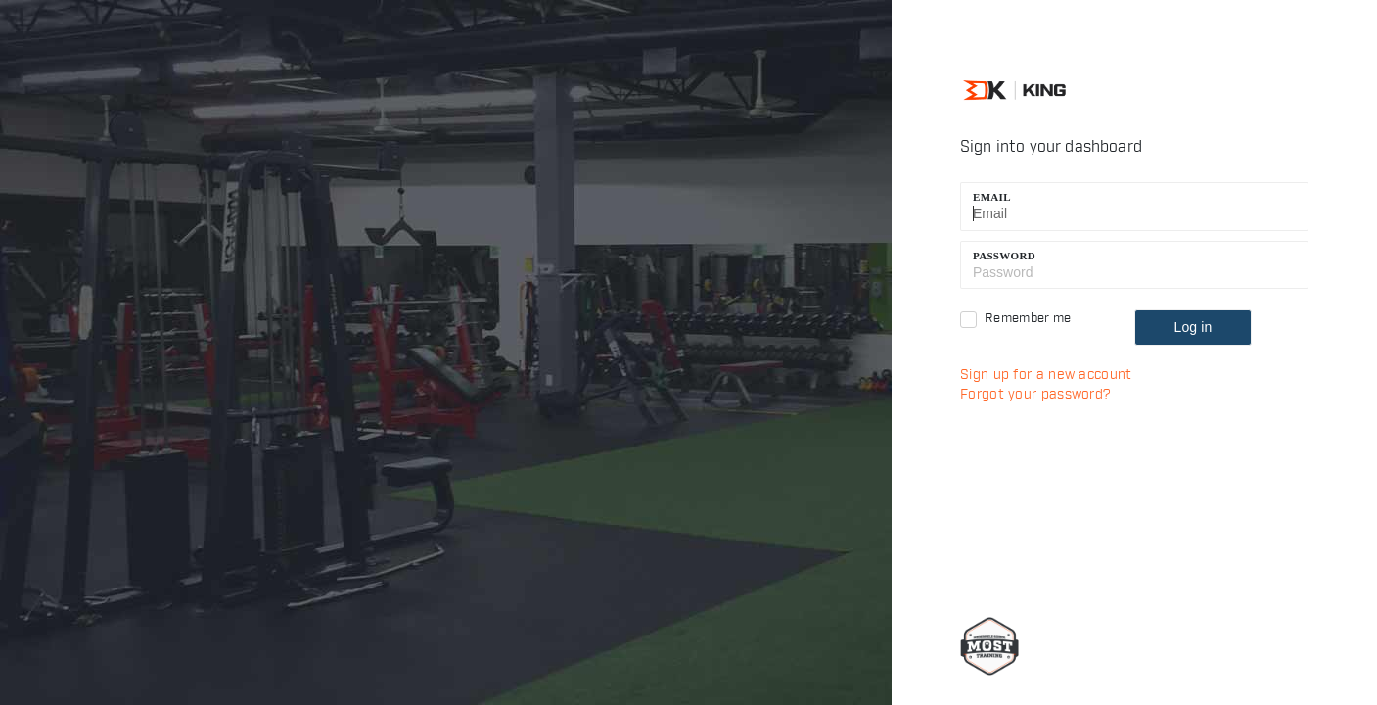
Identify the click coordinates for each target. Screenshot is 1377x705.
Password (1004, 255)
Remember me (1028, 318)
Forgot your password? (1035, 394)
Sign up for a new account (1046, 375)
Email (992, 197)
